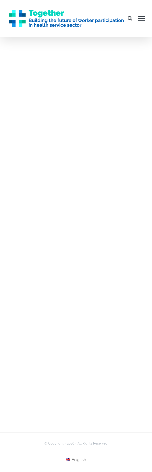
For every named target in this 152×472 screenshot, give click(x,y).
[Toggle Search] (130, 18)
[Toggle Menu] (141, 18)
